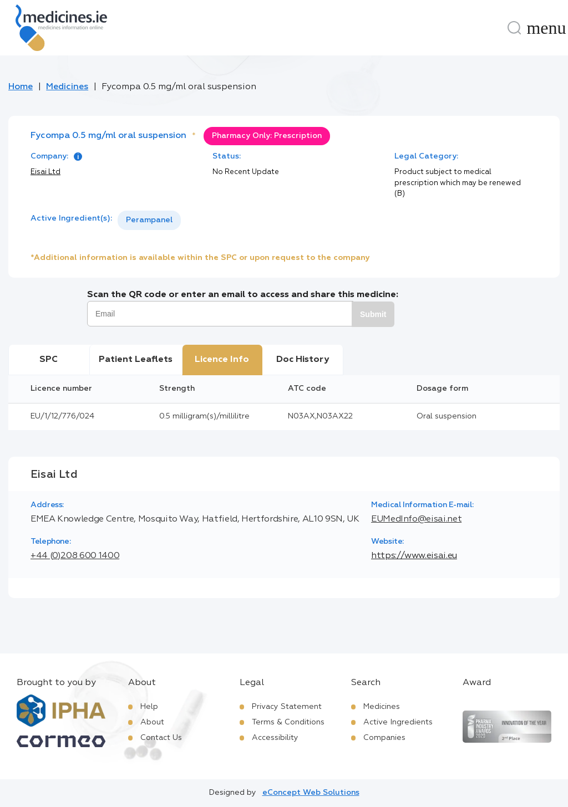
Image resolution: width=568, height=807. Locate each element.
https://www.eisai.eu (414, 555)
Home (20, 87)
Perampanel (149, 220)
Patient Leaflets (136, 359)
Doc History (302, 359)
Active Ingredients (398, 722)
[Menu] (546, 27)
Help (149, 707)
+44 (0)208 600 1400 (75, 555)
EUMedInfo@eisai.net (416, 519)
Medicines (67, 87)
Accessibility (275, 738)
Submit (373, 314)
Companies (384, 738)
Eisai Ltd (45, 172)
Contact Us (161, 738)
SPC (48, 359)
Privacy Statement (287, 707)
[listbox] (149, 220)
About (152, 722)
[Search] (514, 27)
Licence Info (222, 359)
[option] (149, 220)
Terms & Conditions (288, 722)
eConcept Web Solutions (310, 792)
